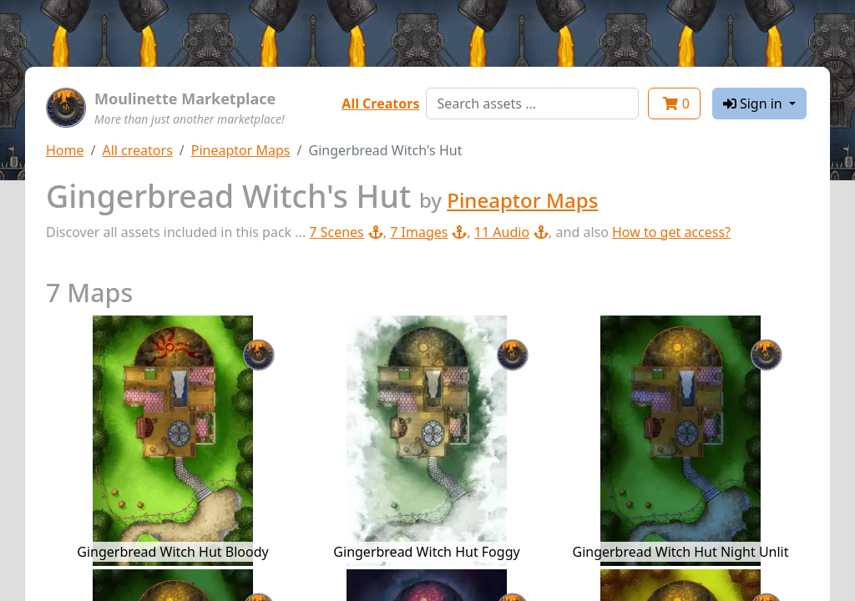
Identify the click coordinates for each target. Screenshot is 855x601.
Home (65, 150)
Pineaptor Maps (241, 150)
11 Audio (511, 232)
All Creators (380, 103)
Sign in (754, 103)
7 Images (428, 232)
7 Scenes (345, 232)
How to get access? (671, 232)
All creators (137, 150)
